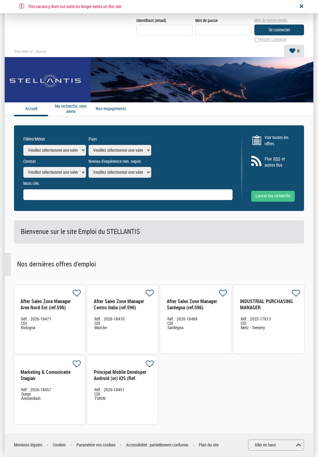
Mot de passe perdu (270, 20)
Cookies (59, 445)
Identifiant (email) (151, 20)
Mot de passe (206, 20)
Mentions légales (28, 445)
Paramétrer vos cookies (96, 445)
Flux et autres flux (275, 162)
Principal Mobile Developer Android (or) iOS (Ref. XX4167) (120, 379)
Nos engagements (111, 108)
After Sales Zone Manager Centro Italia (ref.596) (119, 305)
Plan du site (209, 445)
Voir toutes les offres (276, 140)
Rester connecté (273, 40)
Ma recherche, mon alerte (71, 109)
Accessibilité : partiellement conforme (157, 445)
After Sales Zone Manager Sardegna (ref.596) (192, 305)
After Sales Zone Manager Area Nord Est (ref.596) (45, 305)
